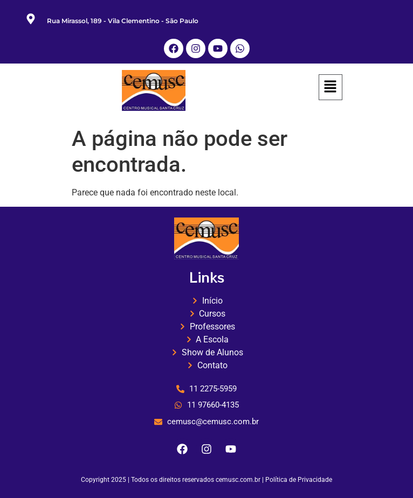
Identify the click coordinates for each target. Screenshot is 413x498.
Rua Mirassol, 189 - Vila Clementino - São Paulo (122, 21)
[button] (331, 87)
